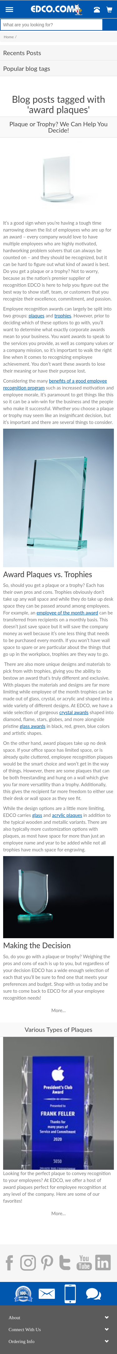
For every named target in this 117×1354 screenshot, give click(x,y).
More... (58, 1010)
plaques (37, 315)
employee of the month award (67, 612)
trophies (62, 315)
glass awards (32, 726)
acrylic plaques (67, 815)
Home (9, 36)
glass (37, 815)
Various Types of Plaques (58, 1029)
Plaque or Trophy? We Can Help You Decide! (58, 127)
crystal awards (74, 712)
